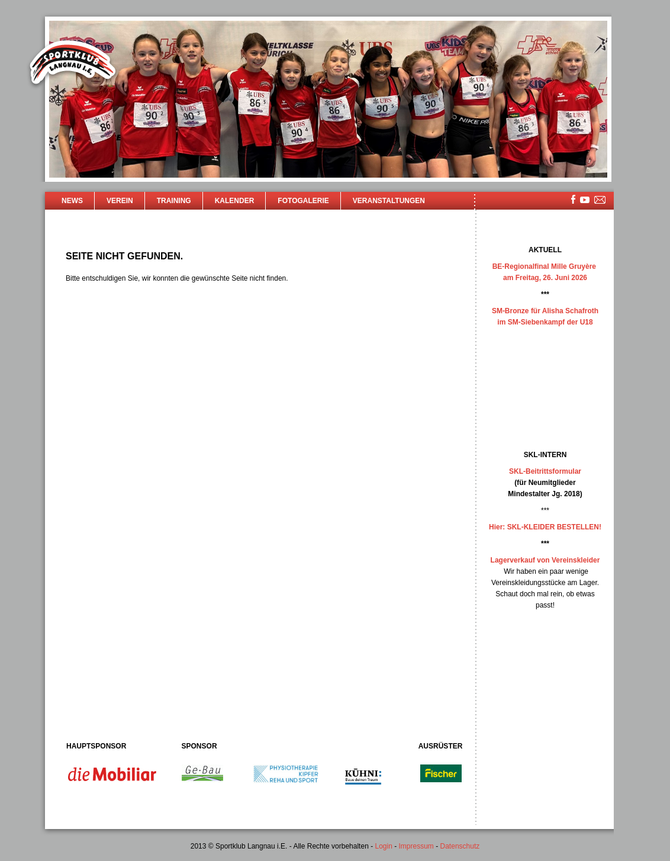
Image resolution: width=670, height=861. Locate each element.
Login (383, 846)
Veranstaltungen (389, 201)
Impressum (416, 846)
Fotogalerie (303, 201)
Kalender (235, 201)
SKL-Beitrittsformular (545, 471)
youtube (585, 200)
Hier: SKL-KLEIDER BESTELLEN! (545, 527)
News (72, 201)
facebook (573, 199)
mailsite (600, 200)
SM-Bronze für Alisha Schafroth (545, 311)
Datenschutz (460, 846)
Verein (120, 201)
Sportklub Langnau (73, 64)
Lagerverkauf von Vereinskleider (545, 560)
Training (174, 201)
